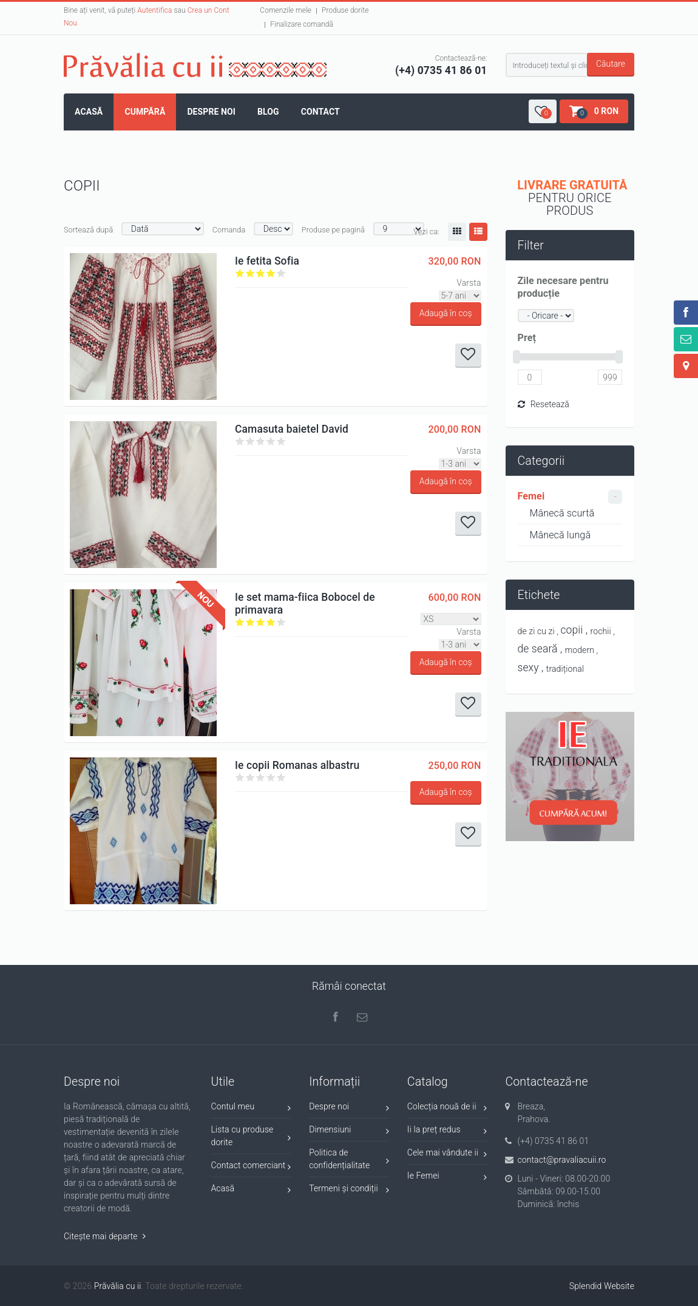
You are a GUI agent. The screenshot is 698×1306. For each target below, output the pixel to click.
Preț (527, 337)
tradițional (565, 669)
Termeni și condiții (349, 1190)
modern (579, 650)
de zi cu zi (536, 631)
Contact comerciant (251, 1167)
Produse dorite (345, 10)
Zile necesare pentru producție (563, 287)
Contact (320, 112)
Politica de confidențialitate (349, 1159)
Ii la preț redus (447, 1132)
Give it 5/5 (281, 273)
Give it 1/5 (240, 273)
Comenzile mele (285, 10)
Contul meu (251, 1108)
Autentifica (154, 10)
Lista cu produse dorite (251, 1136)
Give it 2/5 (250, 273)
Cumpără (144, 112)
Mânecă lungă (560, 535)
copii (572, 630)
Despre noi (211, 112)
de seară (538, 649)
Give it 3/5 (261, 273)
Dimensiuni (349, 1132)
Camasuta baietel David (291, 429)
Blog (268, 112)
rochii (601, 631)
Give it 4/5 (271, 273)
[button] (543, 111)
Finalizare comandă (301, 24)
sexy (528, 667)
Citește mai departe (105, 1236)
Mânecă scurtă (562, 513)
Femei (531, 496)
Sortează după (88, 229)
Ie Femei (447, 1178)
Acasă (89, 112)
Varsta (468, 283)
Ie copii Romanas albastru (297, 765)
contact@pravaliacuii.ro (561, 1160)
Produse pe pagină (333, 229)
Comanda (229, 229)
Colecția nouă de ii (447, 1108)
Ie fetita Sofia (267, 261)
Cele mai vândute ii (447, 1155)
